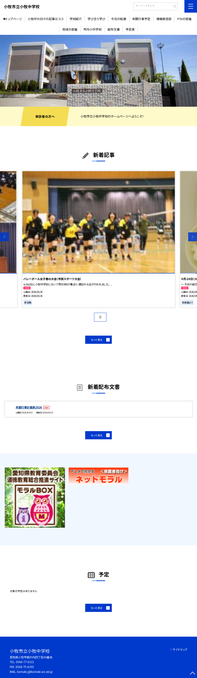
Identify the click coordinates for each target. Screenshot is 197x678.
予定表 (130, 29)
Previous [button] (4, 236)
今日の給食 (118, 19)
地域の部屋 (69, 29)
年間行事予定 (141, 19)
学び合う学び (96, 19)
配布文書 (114, 29)
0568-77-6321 (25, 662)
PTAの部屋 (184, 19)
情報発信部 (164, 19)
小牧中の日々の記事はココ (45, 19)
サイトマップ (180, 649)
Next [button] (192, 236)
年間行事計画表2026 (29, 407)
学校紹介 (76, 19)
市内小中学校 (92, 29)
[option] (98, 71)
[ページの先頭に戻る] (192, 673)
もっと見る (96, 339)
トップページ (13, 19)
